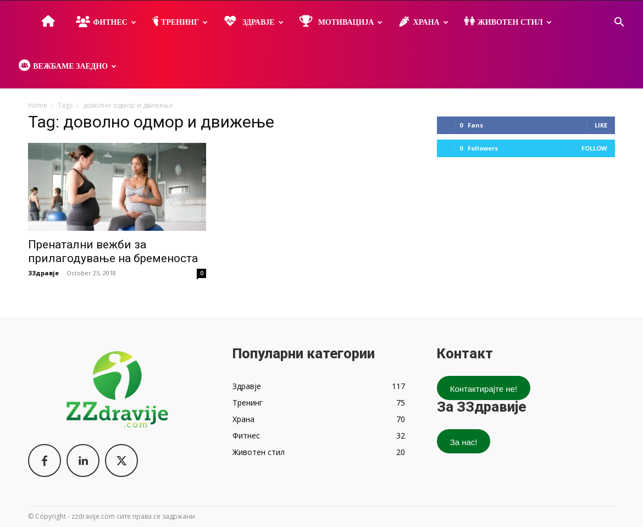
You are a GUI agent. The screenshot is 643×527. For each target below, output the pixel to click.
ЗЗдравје (43, 273)
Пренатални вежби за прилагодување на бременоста (113, 251)
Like (601, 125)
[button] (619, 23)
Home (37, 105)
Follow (594, 148)
